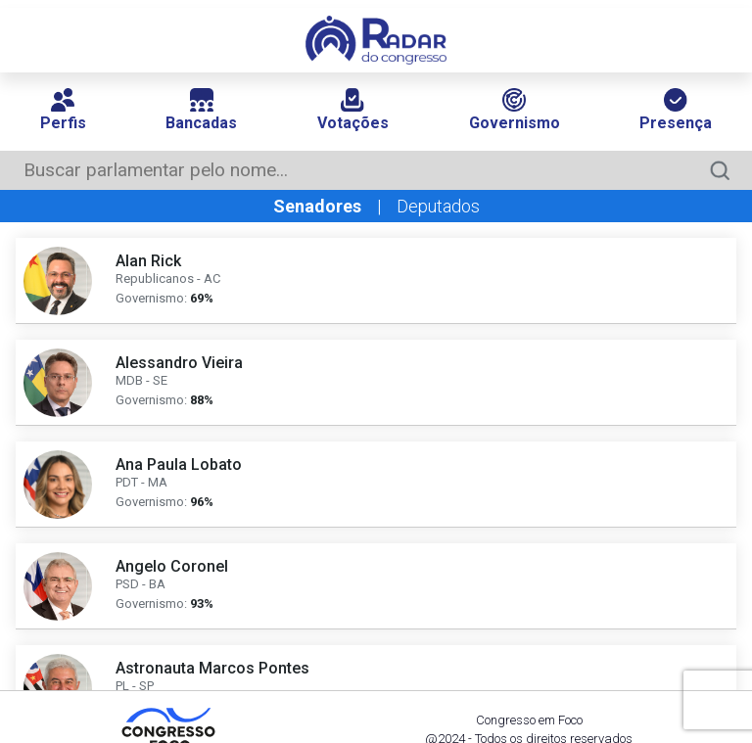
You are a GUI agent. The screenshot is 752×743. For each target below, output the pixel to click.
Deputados (438, 206)
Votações (353, 110)
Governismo (514, 110)
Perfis (63, 110)
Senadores (317, 206)
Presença (675, 110)
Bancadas (201, 110)
